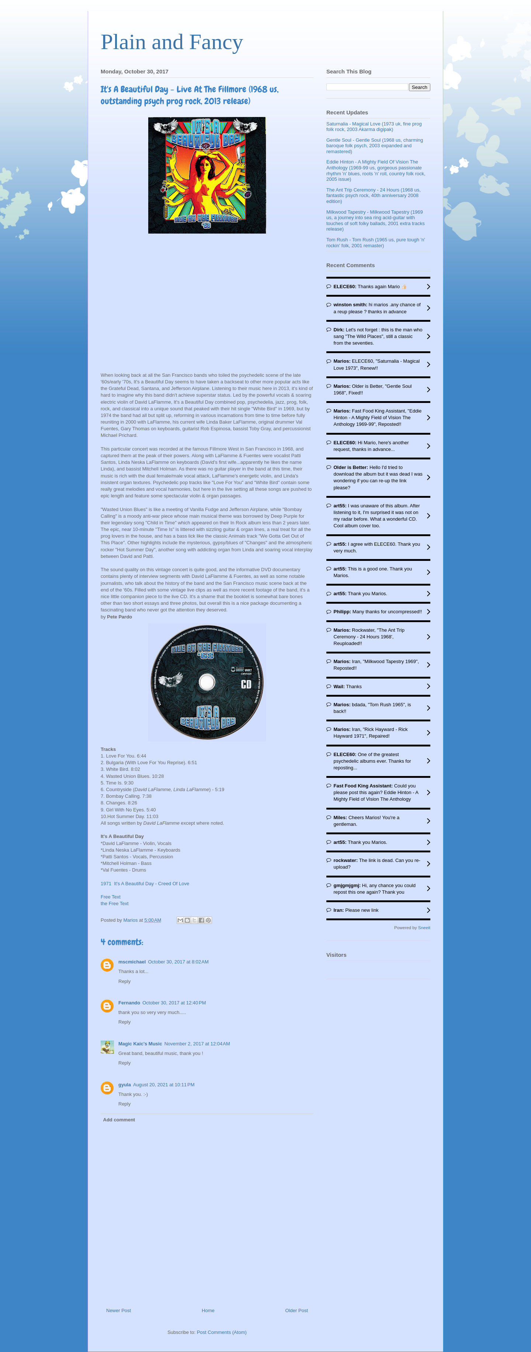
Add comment (119, 1119)
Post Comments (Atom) (222, 1332)
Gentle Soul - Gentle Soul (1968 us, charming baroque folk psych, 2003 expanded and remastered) (374, 145)
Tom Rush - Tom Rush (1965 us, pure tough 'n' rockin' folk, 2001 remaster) (375, 242)
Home (208, 1310)
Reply (124, 981)
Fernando (129, 1003)
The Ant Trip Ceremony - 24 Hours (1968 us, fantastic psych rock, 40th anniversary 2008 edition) (373, 195)
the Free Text (115, 903)
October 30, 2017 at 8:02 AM (178, 962)
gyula (124, 1084)
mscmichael (132, 962)
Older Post (296, 1310)
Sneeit (424, 927)
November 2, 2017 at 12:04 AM (197, 1043)
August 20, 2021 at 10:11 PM (164, 1084)
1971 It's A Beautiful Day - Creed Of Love (145, 883)
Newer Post (118, 1310)
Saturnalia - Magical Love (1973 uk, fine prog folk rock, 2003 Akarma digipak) (374, 126)
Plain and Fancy (172, 42)
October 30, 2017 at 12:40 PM (174, 1003)
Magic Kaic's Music (140, 1043)
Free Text (111, 897)
